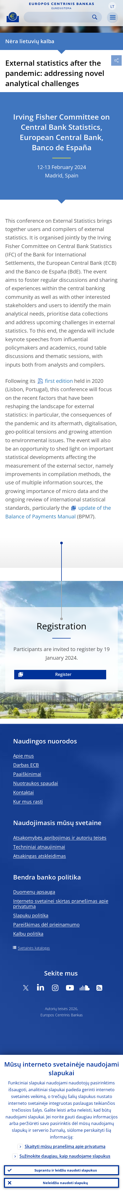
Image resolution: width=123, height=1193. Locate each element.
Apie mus (23, 756)
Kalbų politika (28, 934)
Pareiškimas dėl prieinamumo (46, 924)
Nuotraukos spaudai (35, 783)
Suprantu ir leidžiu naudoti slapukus (65, 1170)
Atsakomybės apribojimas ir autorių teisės (59, 837)
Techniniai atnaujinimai (39, 847)
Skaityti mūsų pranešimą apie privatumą (65, 1146)
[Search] (58, 17)
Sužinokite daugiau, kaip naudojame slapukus (64, 1156)
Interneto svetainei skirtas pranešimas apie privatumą (60, 903)
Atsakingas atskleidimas (39, 856)
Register (63, 674)
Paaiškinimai (27, 774)
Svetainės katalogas (34, 947)
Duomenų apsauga (34, 892)
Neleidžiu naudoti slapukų (65, 1182)
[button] (112, 6)
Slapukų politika (30, 915)
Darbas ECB (26, 765)
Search (94, 17)
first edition (59, 380)
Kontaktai (23, 792)
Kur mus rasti (28, 801)
